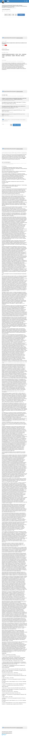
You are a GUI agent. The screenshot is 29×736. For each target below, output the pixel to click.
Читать (21, 14)
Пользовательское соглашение (7, 731)
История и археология (5, 49)
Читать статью (17, 125)
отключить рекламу (19, 37)
